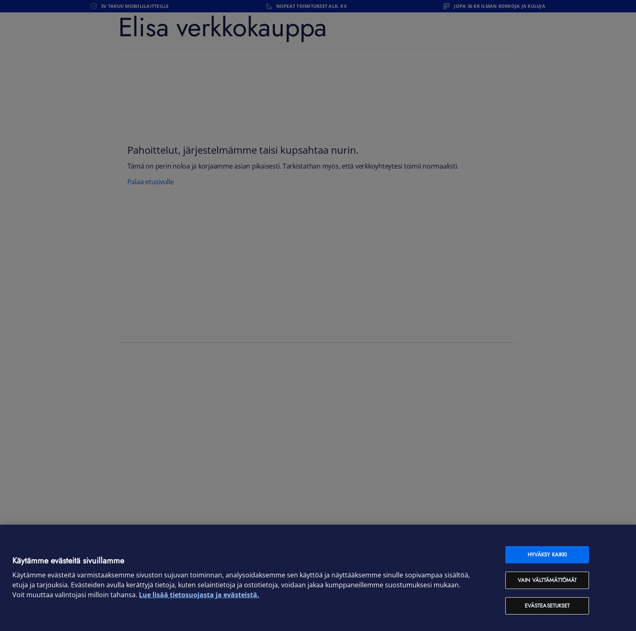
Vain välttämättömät (547, 580)
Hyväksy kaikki (547, 554)
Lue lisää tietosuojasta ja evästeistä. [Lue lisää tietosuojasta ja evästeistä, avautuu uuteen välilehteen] (199, 594)
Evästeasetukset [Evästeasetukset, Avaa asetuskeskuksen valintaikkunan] (547, 606)
